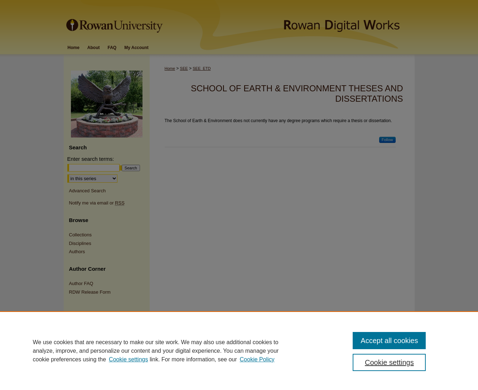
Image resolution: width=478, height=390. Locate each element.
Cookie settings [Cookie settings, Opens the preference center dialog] (389, 362)
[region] (239, 350)
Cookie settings (128, 359)
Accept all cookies (389, 341)
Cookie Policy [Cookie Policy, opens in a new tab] (257, 359)
